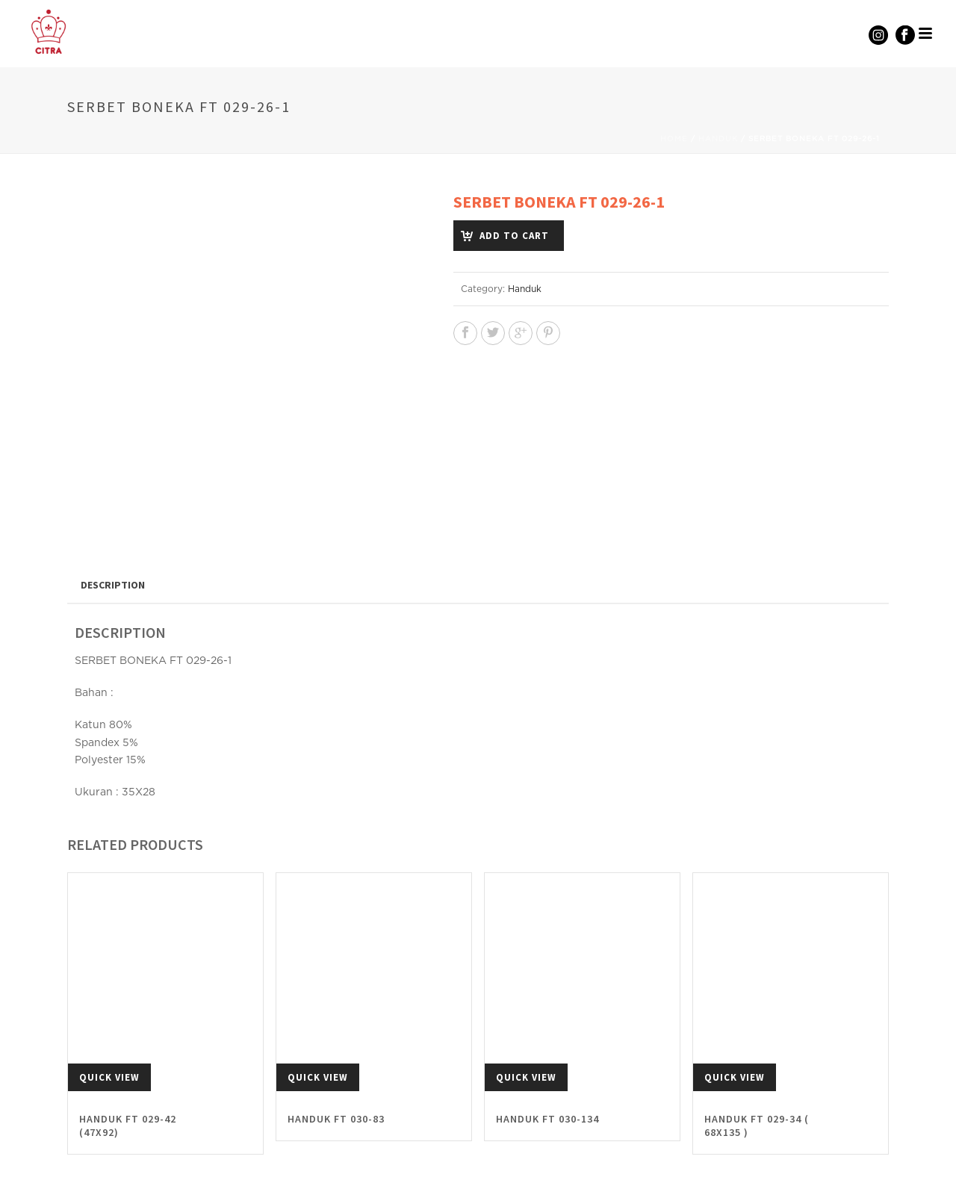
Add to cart (514, 235)
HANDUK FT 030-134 (547, 1078)
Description (113, 544)
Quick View (109, 1037)
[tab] (112, 543)
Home (674, 139)
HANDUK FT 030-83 (336, 1078)
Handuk (718, 139)
